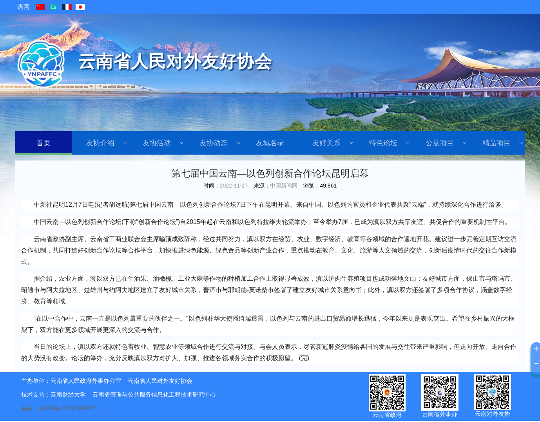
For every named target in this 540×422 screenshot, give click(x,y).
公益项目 (446, 143)
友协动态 (220, 143)
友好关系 (332, 143)
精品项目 (503, 143)
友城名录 (270, 143)
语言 (23, 7)
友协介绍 (106, 143)
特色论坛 (389, 143)
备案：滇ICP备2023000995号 (60, 408)
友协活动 (163, 143)
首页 (43, 143)
